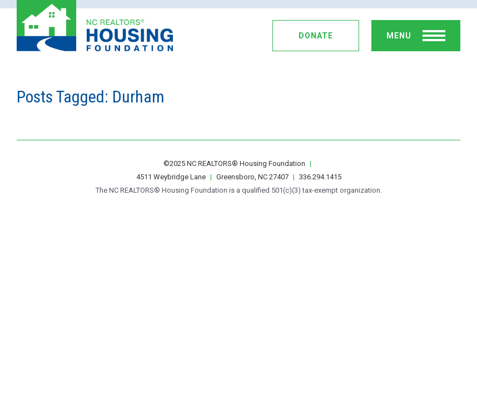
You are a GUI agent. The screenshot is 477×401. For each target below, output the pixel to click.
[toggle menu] (415, 36)
